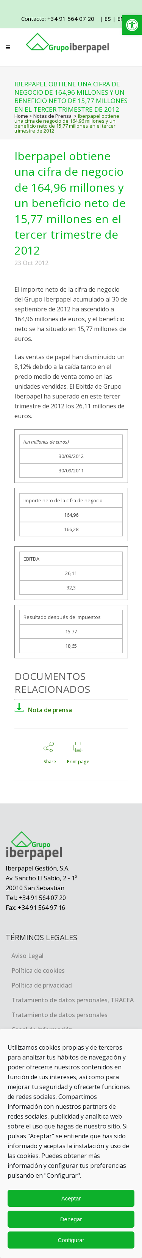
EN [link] (121, 18)
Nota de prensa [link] (43, 710)
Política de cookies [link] (38, 970)
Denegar (71, 1219)
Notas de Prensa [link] (52, 116)
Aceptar (71, 1198)
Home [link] (21, 116)
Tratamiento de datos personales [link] (59, 1015)
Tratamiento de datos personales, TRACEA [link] (72, 1000)
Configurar (71, 1240)
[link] (132, 25)
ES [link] (108, 18)
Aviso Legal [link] (27, 956)
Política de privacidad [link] (41, 985)
